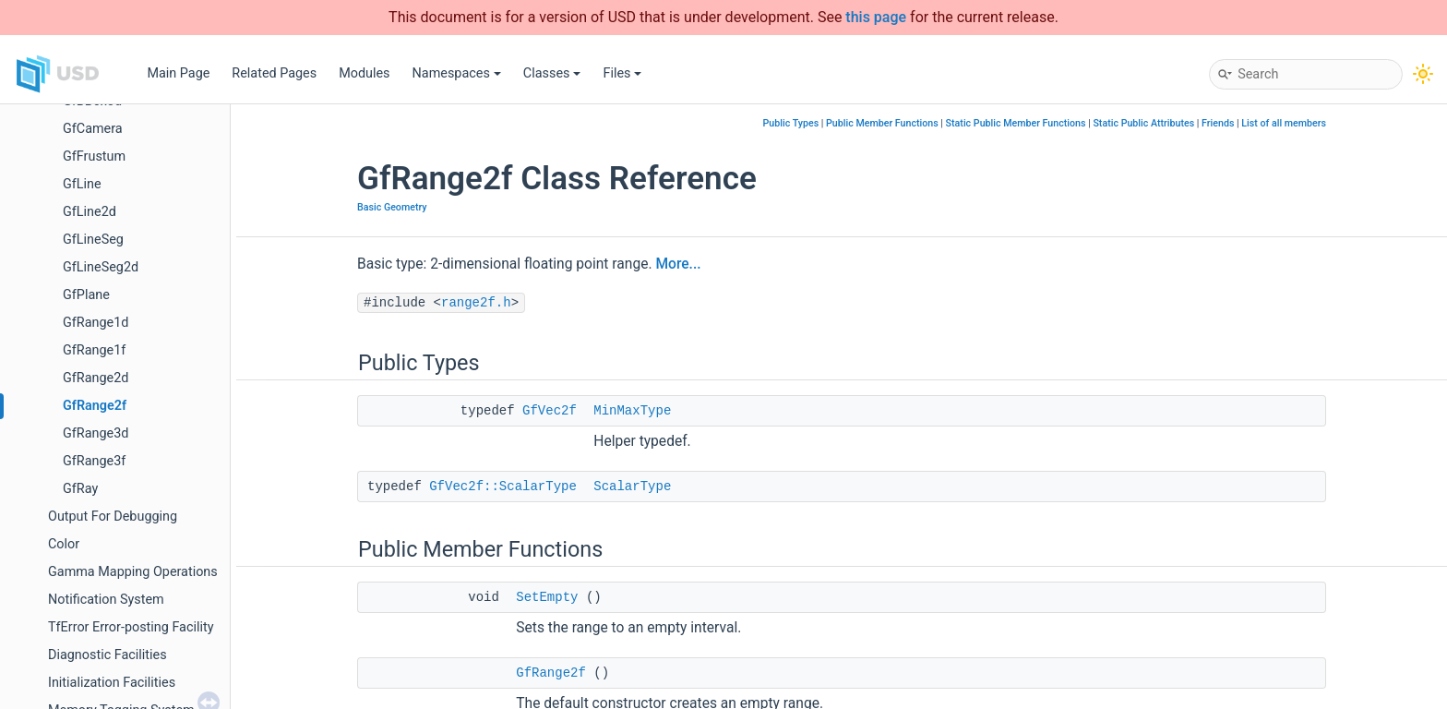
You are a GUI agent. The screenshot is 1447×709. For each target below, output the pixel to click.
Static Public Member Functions (1016, 123)
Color (63, 544)
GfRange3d (95, 433)
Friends (1218, 123)
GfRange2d (95, 378)
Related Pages (274, 73)
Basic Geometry (392, 207)
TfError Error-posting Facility (131, 627)
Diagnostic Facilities (107, 655)
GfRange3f (94, 461)
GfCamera (93, 129)
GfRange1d (95, 322)
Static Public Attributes (1143, 123)
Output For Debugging (112, 516)
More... (677, 264)
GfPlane (86, 295)
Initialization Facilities (111, 683)
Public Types (791, 123)
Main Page (178, 73)
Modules (364, 73)
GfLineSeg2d (100, 267)
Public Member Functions (882, 123)
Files (622, 73)
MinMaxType (632, 410)
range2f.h (476, 302)
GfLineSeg (93, 239)
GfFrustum (94, 156)
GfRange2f (94, 406)
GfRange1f (94, 350)
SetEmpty (547, 597)
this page (875, 17)
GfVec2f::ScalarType (503, 486)
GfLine (82, 184)
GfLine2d (89, 212)
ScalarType (632, 486)
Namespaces (457, 73)
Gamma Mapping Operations (133, 572)
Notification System (106, 599)
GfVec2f (549, 410)
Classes (552, 73)
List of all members (1283, 123)
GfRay (80, 489)
